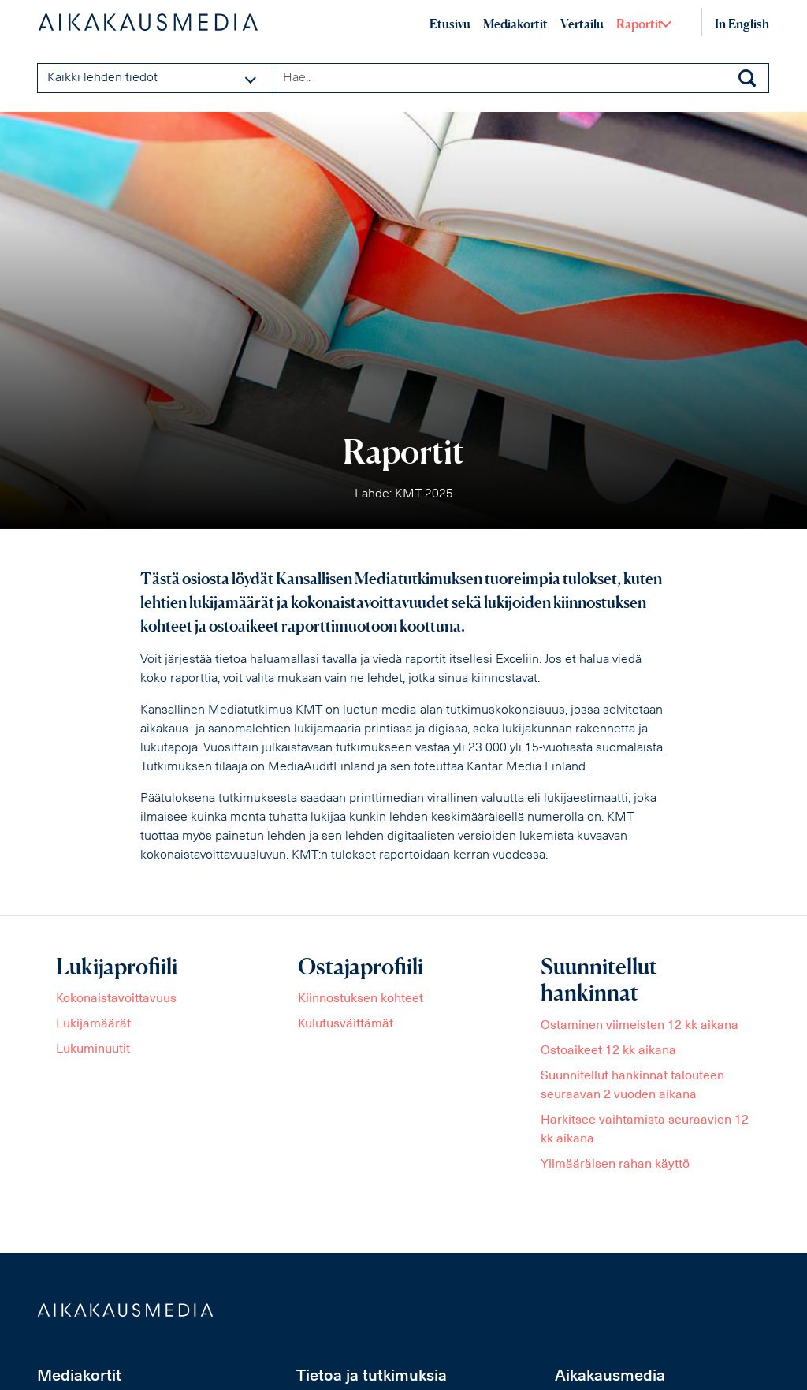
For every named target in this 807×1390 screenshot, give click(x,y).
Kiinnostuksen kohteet (360, 999)
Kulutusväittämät (345, 1024)
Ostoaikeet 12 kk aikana (608, 1051)
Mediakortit (515, 24)
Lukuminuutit (93, 1049)
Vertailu (582, 24)
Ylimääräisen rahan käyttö (615, 1164)
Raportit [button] (639, 24)
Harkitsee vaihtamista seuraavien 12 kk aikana (645, 1130)
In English (742, 24)
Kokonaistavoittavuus (116, 999)
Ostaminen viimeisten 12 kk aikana (639, 1025)
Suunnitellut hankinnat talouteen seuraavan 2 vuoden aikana (632, 1085)
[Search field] (521, 78)
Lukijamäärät (93, 1024)
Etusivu (450, 24)
